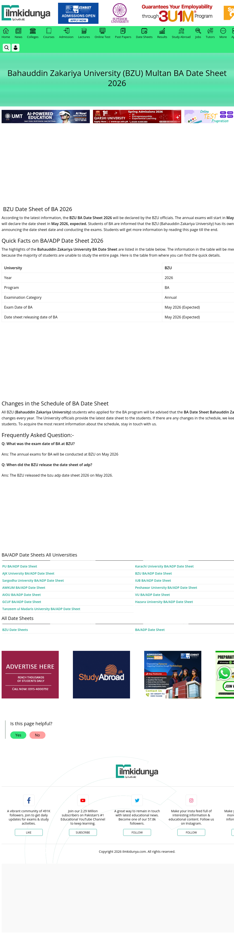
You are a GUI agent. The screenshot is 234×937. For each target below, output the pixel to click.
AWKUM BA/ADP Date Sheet (23, 587)
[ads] (30, 675)
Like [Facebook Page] (29, 832)
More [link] (223, 33)
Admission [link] (66, 33)
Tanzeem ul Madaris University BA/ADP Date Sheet (41, 609)
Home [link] (6, 33)
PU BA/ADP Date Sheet (19, 566)
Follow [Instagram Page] (191, 832)
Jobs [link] (198, 33)
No (37, 735)
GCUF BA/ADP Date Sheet (21, 602)
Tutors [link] (210, 33)
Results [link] (162, 33)
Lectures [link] (84, 33)
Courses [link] (48, 33)
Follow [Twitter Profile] (137, 832)
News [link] (18, 33)
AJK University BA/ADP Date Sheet (28, 573)
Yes (18, 735)
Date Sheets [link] (144, 33)
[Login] (15, 48)
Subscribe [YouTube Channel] (83, 832)
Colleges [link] (32, 33)
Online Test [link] (102, 33)
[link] (79, 13)
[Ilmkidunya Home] (27, 13)
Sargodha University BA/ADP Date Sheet (33, 580)
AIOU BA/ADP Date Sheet (21, 594)
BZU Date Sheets (15, 629)
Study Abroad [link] (181, 33)
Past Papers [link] (123, 33)
